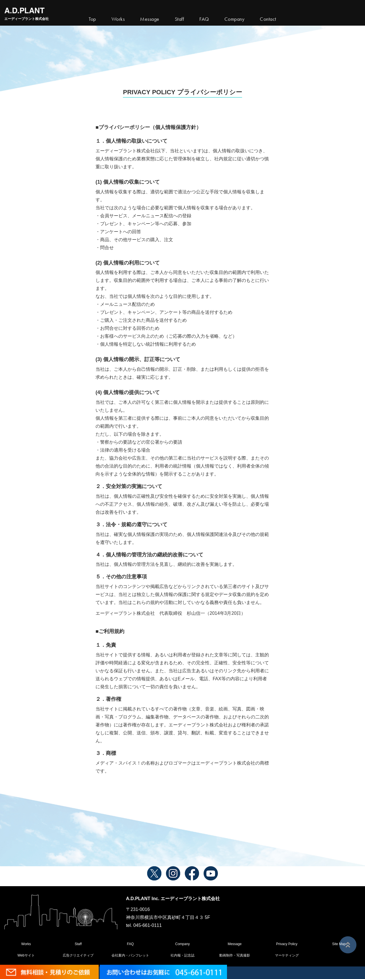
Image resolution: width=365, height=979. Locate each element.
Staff (78, 944)
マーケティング (287, 955)
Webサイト (26, 955)
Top (92, 19)
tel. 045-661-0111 (144, 925)
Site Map (339, 944)
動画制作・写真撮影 (234, 955)
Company (182, 944)
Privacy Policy (286, 944)
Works (118, 19)
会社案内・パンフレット (130, 955)
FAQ (130, 944)
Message (235, 944)
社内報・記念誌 (182, 955)
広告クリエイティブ (78, 955)
